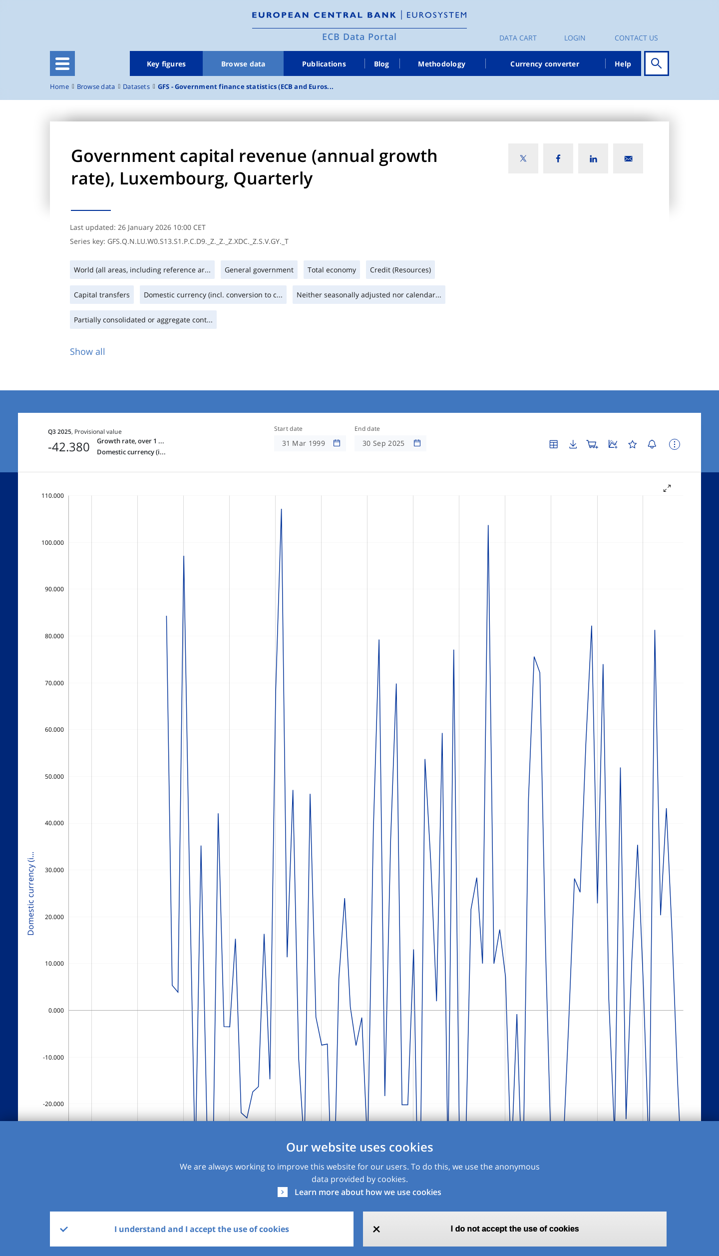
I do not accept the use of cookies (515, 1229)
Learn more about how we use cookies (368, 1192)
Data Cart (518, 37)
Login (575, 37)
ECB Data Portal (359, 36)
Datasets (136, 86)
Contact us (636, 37)
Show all (87, 351)
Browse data (243, 63)
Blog (381, 63)
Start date (288, 429)
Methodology (441, 63)
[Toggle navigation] (62, 63)
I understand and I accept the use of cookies (201, 1229)
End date (367, 429)
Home (59, 86)
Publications (324, 63)
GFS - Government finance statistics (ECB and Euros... (246, 86)
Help (623, 63)
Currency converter (544, 63)
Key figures (166, 63)
